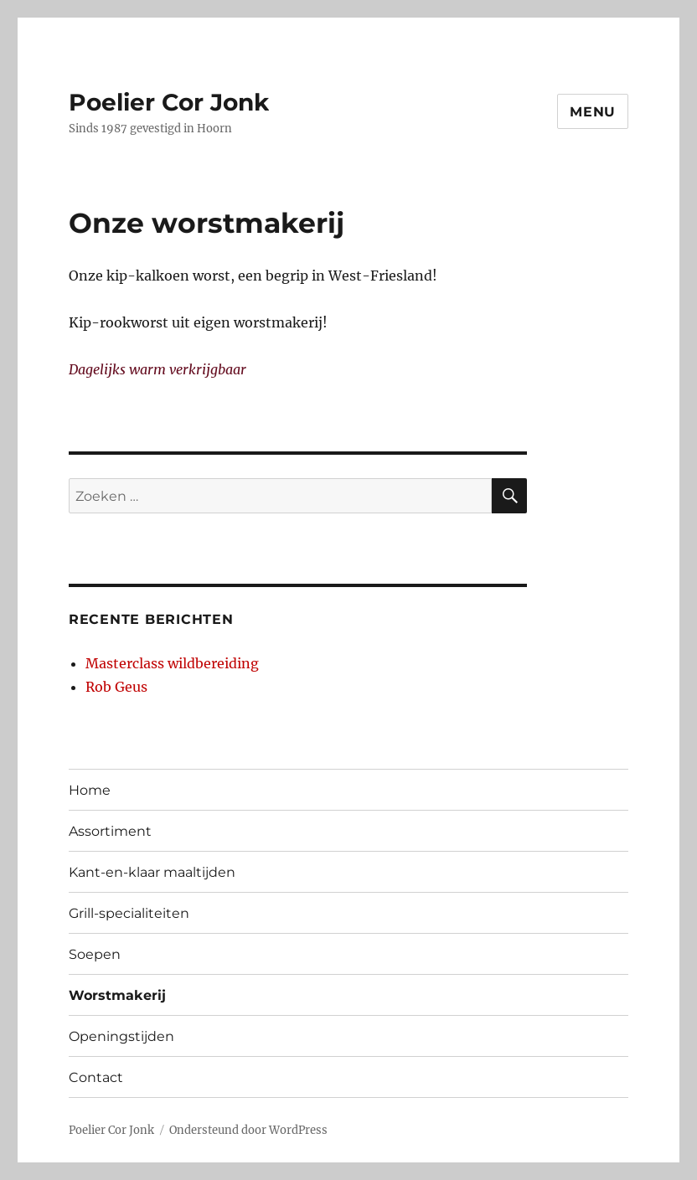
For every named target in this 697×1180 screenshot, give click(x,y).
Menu (593, 112)
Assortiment (110, 831)
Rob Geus (116, 686)
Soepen (95, 954)
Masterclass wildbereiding (172, 663)
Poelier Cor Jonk (169, 102)
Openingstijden (121, 1036)
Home (90, 790)
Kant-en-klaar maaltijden (152, 872)
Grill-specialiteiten (129, 913)
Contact (96, 1077)
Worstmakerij (117, 995)
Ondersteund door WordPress (248, 1130)
